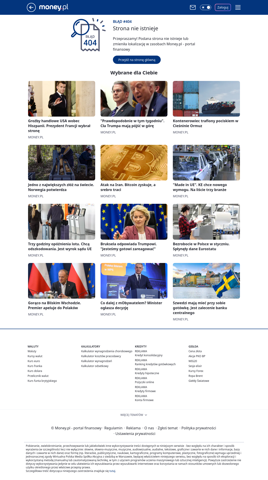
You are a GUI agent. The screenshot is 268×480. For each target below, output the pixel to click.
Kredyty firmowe (145, 391)
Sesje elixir (195, 366)
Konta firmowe (144, 400)
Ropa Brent (196, 376)
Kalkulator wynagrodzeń (96, 361)
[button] (238, 7)
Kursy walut (35, 356)
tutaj (112, 471)
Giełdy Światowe (199, 381)
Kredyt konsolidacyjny (149, 355)
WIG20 (193, 361)
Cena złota (195, 351)
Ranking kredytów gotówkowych (155, 364)
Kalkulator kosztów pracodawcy (101, 356)
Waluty (32, 351)
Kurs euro (34, 361)
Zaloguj (222, 7)
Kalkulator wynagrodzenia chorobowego (106, 351)
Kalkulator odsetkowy (94, 366)
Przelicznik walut (38, 376)
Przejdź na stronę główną (136, 60)
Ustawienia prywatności (134, 433)
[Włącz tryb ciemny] (205, 7)
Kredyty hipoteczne (147, 373)
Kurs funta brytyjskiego (42, 381)
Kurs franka (35, 366)
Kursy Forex (196, 371)
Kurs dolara (35, 371)
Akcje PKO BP (197, 356)
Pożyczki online (144, 382)
